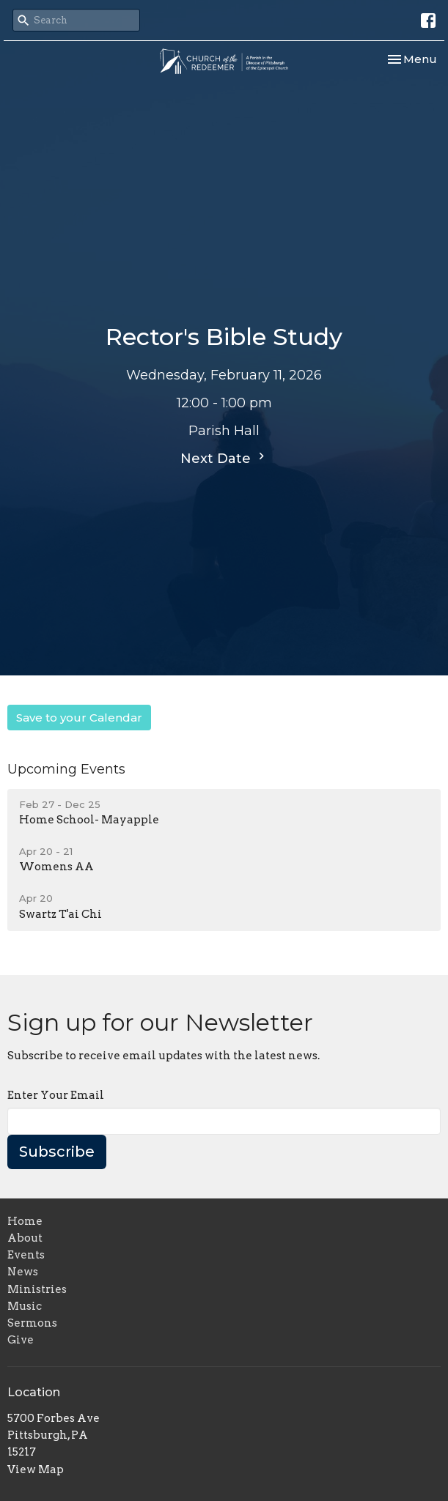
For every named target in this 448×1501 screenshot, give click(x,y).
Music (24, 1306)
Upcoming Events (66, 769)
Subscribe (57, 1151)
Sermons (32, 1323)
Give (20, 1339)
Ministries (37, 1289)
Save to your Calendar (79, 717)
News (22, 1271)
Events (26, 1254)
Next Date (224, 458)
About (25, 1238)
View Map (35, 1469)
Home (25, 1221)
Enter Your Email (55, 1095)
